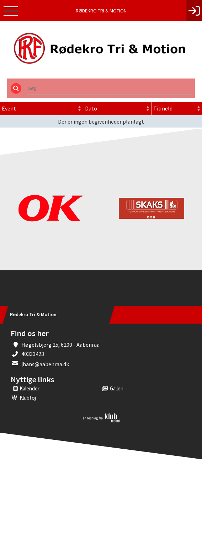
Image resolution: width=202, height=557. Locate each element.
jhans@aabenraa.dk (45, 364)
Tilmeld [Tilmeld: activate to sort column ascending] (162, 108)
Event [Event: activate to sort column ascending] (9, 108)
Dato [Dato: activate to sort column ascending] (91, 108)
